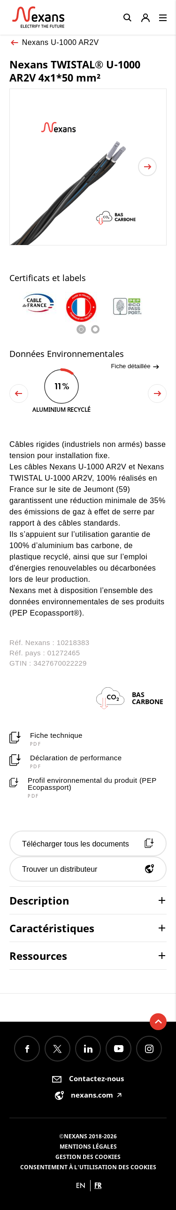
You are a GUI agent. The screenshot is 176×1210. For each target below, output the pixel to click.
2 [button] (95, 329)
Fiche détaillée (135, 367)
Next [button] (157, 393)
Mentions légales (88, 1147)
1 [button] (81, 329)
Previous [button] (18, 393)
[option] (42, 303)
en (80, 1185)
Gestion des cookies (88, 1157)
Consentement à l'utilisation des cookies (88, 1167)
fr (97, 1185)
